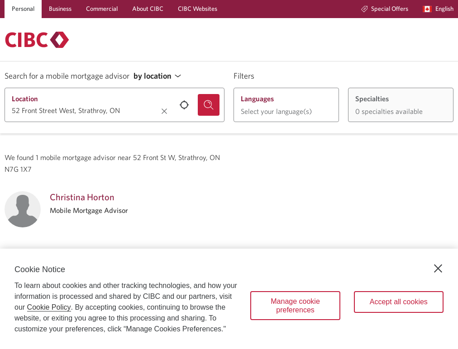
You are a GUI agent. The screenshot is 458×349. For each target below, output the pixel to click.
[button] (160, 76)
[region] (229, 299)
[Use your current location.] (184, 105)
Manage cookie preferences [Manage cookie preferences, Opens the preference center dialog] (295, 305)
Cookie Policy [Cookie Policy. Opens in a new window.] (49, 307)
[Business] (60, 9)
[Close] (438, 268)
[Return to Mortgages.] (37, 40)
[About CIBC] (148, 9)
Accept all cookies (399, 302)
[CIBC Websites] (197, 9)
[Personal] (23, 9)
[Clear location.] (164, 111)
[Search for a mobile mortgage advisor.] (208, 105)
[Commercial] (102, 9)
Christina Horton (82, 197)
